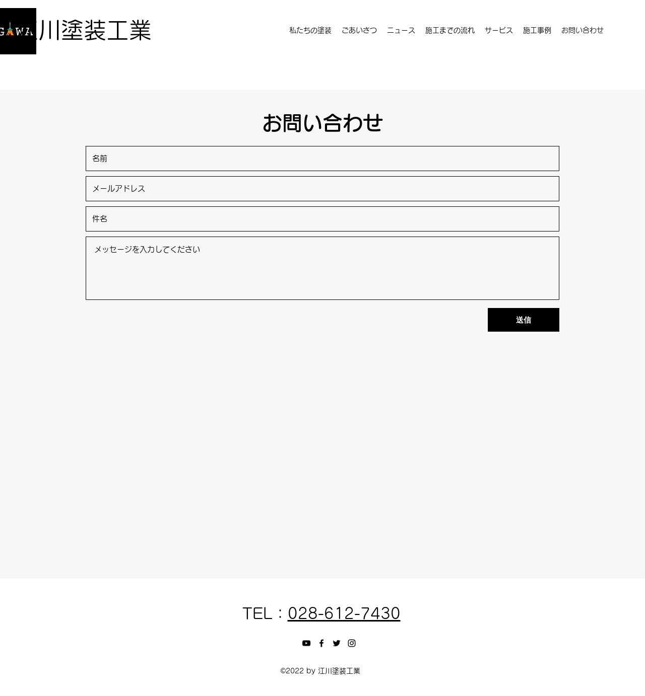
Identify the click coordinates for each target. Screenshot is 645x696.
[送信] (523, 320)
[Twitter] (337, 643)
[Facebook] (321, 643)
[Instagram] (352, 643)
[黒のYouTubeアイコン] (306, 643)
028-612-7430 (344, 613)
